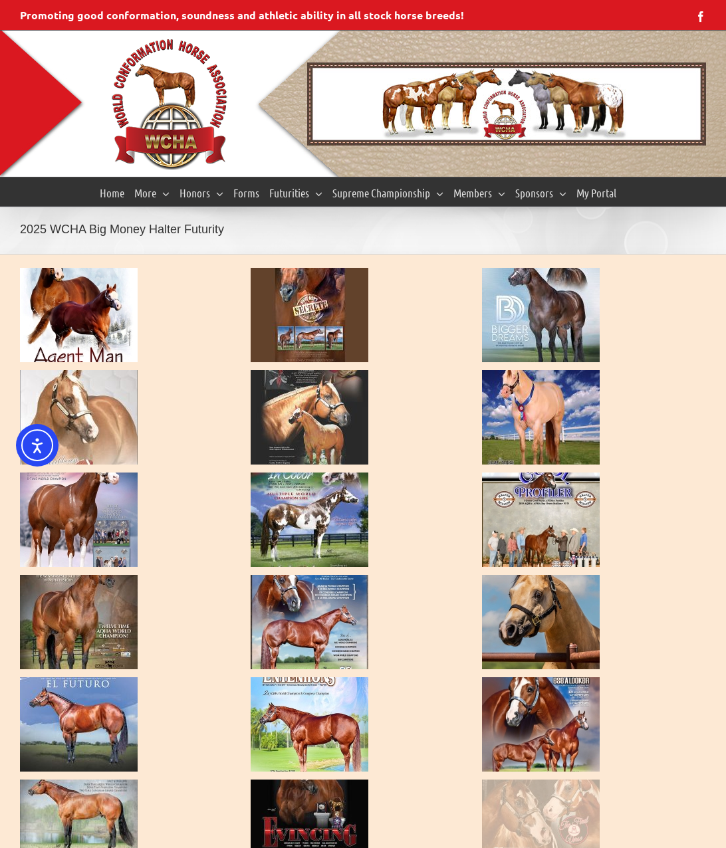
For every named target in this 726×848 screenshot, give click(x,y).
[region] (506, 104)
